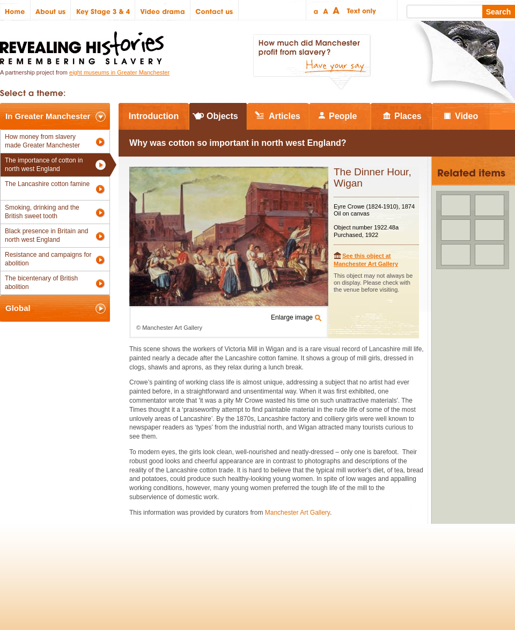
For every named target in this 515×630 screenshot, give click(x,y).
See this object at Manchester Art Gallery (366, 260)
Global (18, 308)
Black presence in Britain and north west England (46, 235)
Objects (222, 116)
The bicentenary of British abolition (41, 283)
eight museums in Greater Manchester (119, 72)
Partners (129, 562)
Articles (284, 116)
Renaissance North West (455, 562)
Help (162, 562)
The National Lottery (278, 562)
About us (51, 10)
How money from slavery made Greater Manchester (42, 141)
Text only (359, 10)
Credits (92, 562)
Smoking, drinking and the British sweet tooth (42, 212)
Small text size (315, 10)
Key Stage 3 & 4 (103, 10)
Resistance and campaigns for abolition (48, 259)
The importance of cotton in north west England (44, 165)
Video (466, 116)
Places (408, 116)
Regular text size (326, 10)
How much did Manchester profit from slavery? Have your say (311, 62)
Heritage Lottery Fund (356, 562)
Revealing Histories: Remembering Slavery (84, 45)
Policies (18, 562)
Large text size (337, 10)
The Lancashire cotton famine (47, 184)
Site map (55, 562)
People (343, 116)
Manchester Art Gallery (297, 512)
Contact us (214, 10)
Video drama (162, 10)
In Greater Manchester (47, 116)
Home (15, 10)
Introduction (154, 116)
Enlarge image (292, 317)
